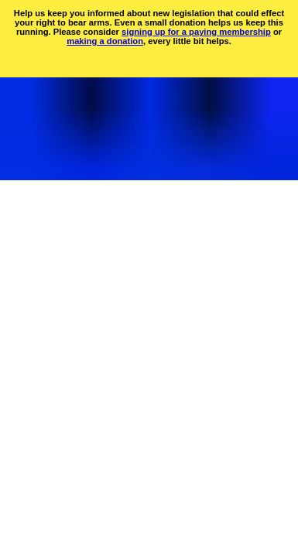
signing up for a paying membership (196, 31)
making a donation (105, 41)
